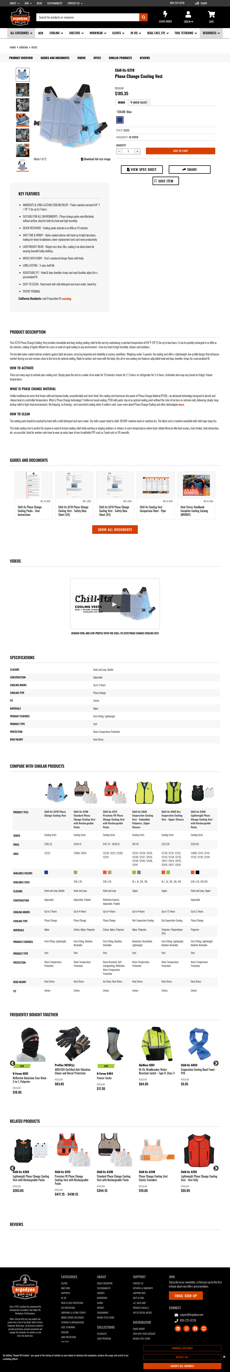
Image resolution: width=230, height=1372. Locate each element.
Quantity (121, 145)
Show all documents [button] (115, 529)
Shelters (65, 1342)
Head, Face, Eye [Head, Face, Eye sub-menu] (156, 33)
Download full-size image (96, 159)
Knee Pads (65, 1288)
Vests (34, 47)
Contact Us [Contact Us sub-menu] (74, 3)
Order (121, 102)
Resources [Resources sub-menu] (210, 33)
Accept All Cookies (182, 1366)
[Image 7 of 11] (22, 165)
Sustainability (54, 3)
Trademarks (102, 1312)
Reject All (182, 1357)
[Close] (224, 1357)
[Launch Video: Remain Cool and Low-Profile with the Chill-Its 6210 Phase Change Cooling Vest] (115, 604)
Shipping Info (139, 1293)
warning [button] (66, 298)
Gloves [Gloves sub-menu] (117, 33)
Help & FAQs (138, 1298)
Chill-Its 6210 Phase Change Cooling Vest (55, 813)
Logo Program (104, 1338)
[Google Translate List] (211, 3)
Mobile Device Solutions (72, 1317)
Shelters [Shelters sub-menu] (75, 33)
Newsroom (102, 1298)
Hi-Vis (63, 1298)
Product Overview (21, 58)
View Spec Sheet (142, 169)
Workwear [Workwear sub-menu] (97, 33)
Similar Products (120, 58)
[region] (115, 1357)
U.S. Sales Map (139, 1303)
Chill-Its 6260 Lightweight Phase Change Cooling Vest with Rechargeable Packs (201, 819)
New (40, 33)
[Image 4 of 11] (22, 120)
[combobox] (92, 17)
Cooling (23, 47)
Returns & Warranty (143, 1288)
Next (215, 1062)
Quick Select (139, 102)
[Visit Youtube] (204, 1329)
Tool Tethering (68, 1327)
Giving (100, 1303)
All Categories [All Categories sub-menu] (19, 33)
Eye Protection (68, 1308)
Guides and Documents (55, 58)
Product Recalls (141, 1308)
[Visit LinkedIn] (178, 1329)
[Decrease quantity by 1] (119, 151)
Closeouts (102, 1333)
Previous (11, 1062)
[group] (31, 1060)
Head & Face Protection (72, 1303)
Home (13, 47)
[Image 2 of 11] (22, 90)
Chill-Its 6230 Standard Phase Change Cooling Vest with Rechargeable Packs (84, 819)
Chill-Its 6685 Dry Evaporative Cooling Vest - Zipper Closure (173, 815)
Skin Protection (68, 1337)
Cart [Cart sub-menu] (211, 17)
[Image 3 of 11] (22, 105)
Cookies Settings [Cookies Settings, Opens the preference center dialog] (182, 1348)
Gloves (64, 1283)
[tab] (121, 102)
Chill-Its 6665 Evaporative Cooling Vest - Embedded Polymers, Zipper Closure (142, 819)
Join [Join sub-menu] (27, 3)
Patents (100, 1308)
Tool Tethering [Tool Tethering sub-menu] (184, 33)
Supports (65, 1293)
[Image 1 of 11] (22, 75)
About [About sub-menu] (13, 3)
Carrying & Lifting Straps (73, 1312)
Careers (101, 1293)
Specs (97, 58)
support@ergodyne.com (189, 1315)
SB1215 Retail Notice (142, 1312)
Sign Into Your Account (144, 1333)
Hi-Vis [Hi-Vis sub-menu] (134, 33)
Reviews (145, 58)
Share (190, 169)
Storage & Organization (72, 1322)
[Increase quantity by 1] (137, 151)
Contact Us (138, 1283)
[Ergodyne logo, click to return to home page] (20, 25)
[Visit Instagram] (186, 1329)
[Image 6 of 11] (22, 150)
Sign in (188, 17)
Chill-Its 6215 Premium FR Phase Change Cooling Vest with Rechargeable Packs (114, 819)
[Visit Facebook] (195, 1329)
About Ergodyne (104, 1283)
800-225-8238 (177, 3)
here (181, 404)
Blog (39, 3)
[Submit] (143, 17)
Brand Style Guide (105, 1317)
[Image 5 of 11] (22, 135)
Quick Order (165, 17)
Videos (81, 58)
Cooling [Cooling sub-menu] (55, 33)
